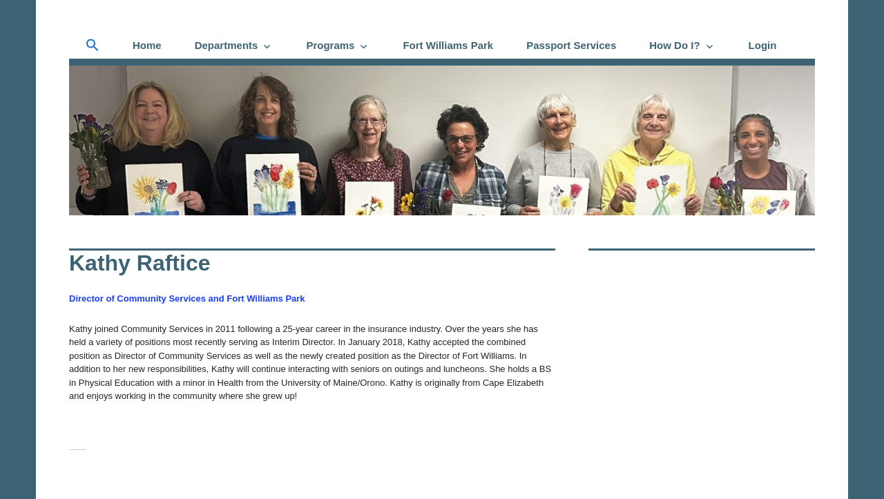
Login (763, 45)
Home (147, 45)
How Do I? (674, 45)
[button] (92, 45)
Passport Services (571, 45)
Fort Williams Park (448, 45)
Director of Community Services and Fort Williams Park (187, 298)
